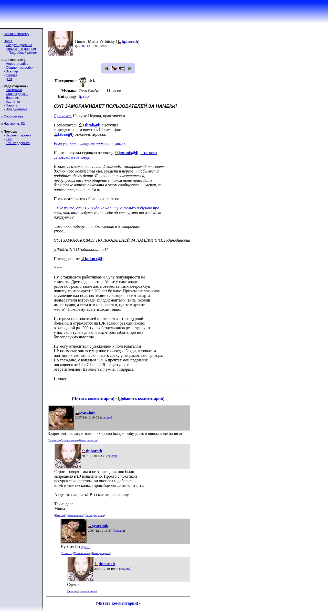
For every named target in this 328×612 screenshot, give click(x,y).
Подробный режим (22, 53)
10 (92, 46)
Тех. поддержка (17, 143)
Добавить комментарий (141, 398)
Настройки (14, 90)
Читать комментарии (93, 398)
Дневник (12, 98)
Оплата (11, 75)
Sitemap (12, 71)
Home (8, 41)
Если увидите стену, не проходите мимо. (90, 143)
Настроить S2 (14, 123)
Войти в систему (16, 34)
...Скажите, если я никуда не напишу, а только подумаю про (106, 208)
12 (88, 46)
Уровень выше (69, 440)
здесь (85, 546)
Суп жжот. (63, 116)
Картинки (13, 101)
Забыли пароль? (18, 135)
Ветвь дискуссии (88, 440)
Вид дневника (16, 109)
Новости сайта (17, 64)
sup (86, 96)
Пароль (11, 105)
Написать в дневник (21, 49)
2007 (82, 46)
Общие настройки (19, 67)
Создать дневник (19, 45)
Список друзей (17, 94)
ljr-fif (9, 79)
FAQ (9, 139)
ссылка (106, 417)
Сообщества (13, 116)
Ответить (54, 440)
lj (80, 96)
